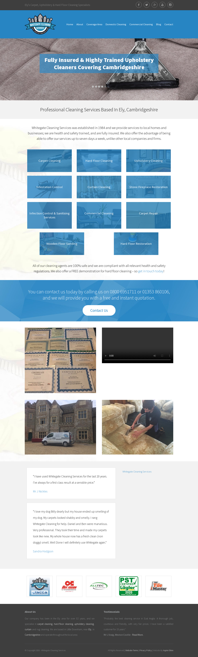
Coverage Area (94, 24)
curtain (28, 629)
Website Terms (131, 650)
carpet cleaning (44, 623)
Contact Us (99, 310)
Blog (158, 24)
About (79, 24)
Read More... (138, 634)
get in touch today (150, 271)
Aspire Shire (168, 650)
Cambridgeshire (32, 634)
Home (69, 24)
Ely (89, 629)
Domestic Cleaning (115, 24)
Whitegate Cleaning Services (137, 471)
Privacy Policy (146, 650)
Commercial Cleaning (141, 24)
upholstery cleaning (84, 623)
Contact (168, 24)
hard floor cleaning (63, 623)
